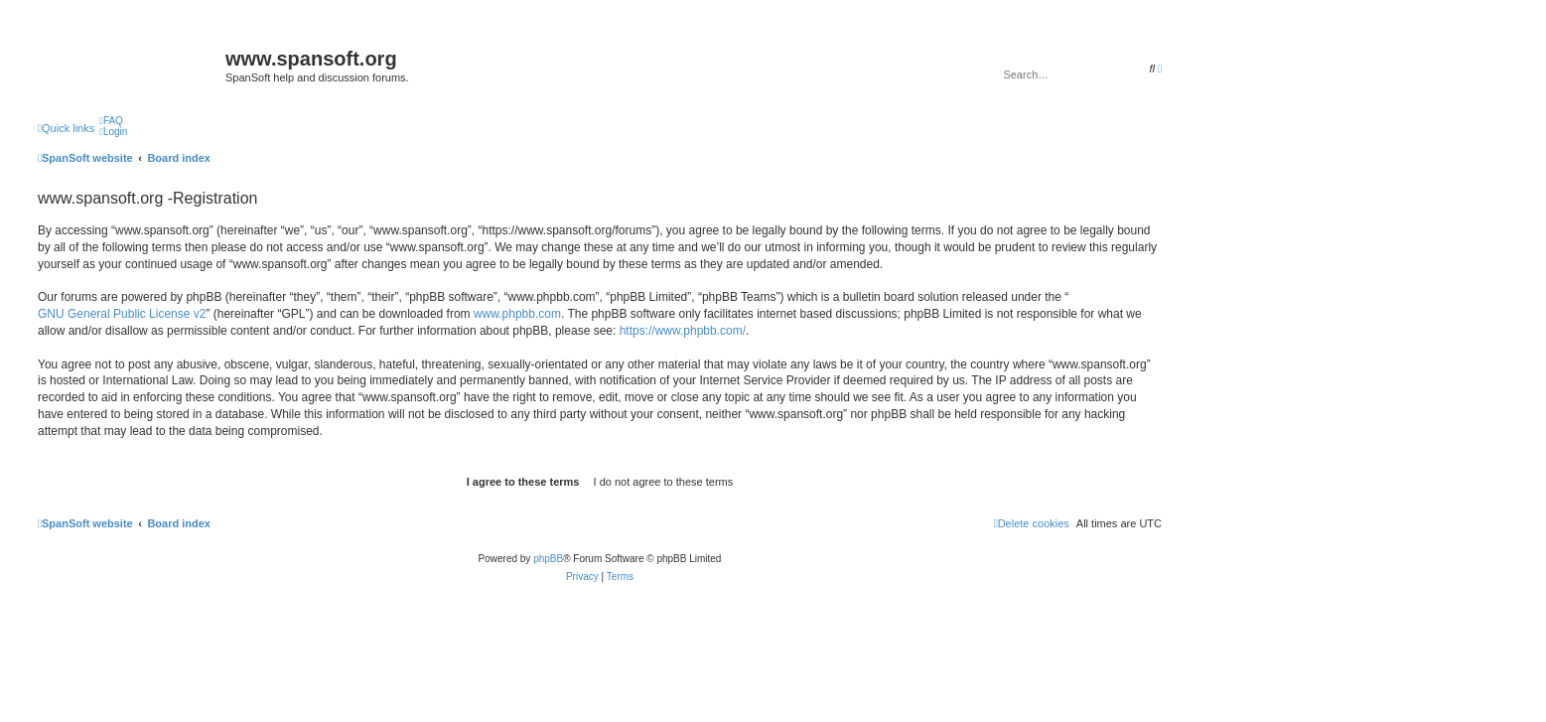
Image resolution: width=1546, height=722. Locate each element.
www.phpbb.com (517, 314)
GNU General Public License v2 (122, 314)
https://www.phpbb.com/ (683, 331)
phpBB (548, 558)
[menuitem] (111, 120)
